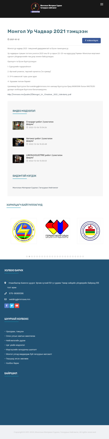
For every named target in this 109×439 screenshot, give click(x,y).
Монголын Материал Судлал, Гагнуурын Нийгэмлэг (35, 188)
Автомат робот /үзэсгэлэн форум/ (39, 139)
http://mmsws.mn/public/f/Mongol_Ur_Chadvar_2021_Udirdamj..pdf (39, 94)
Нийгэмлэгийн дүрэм (15, 340)
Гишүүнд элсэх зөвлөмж (17, 358)
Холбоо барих (12, 363)
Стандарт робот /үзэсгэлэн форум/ (40, 123)
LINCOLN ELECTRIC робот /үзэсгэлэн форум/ (44, 156)
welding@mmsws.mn (19, 299)
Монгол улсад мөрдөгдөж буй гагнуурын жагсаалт (29, 354)
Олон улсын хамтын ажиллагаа (20, 336)
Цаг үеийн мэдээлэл (15, 345)
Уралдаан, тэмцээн (15, 331)
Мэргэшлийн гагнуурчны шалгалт (21, 349)
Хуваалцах (91, 40)
